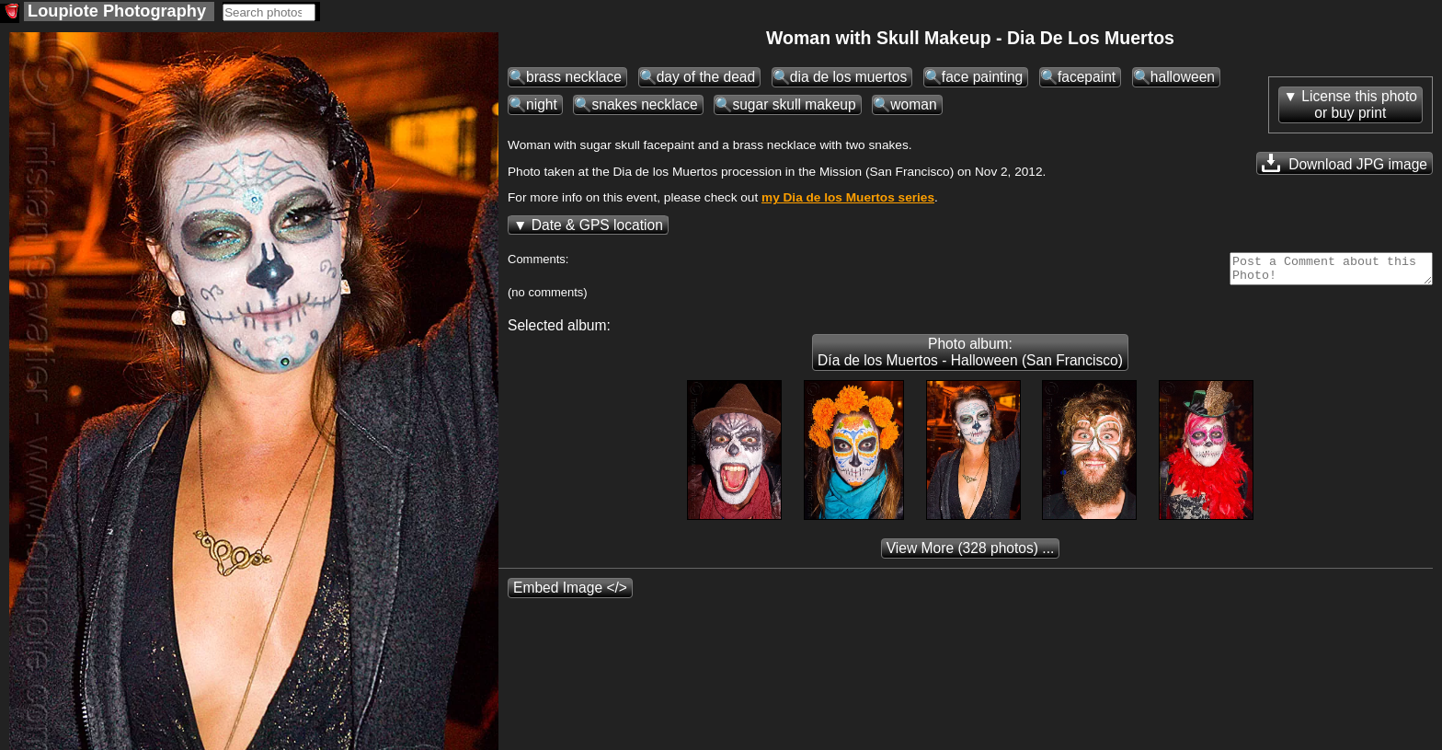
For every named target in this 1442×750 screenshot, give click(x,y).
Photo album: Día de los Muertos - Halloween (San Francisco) (970, 357)
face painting (982, 77)
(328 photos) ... (971, 553)
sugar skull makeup (793, 104)
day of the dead (706, 77)
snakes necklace (644, 104)
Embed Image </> (570, 593)
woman (913, 104)
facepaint (1087, 77)
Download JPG (1344, 163)
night (541, 104)
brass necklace (574, 77)
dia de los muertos (848, 77)
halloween (1182, 77)
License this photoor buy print (1359, 104)
